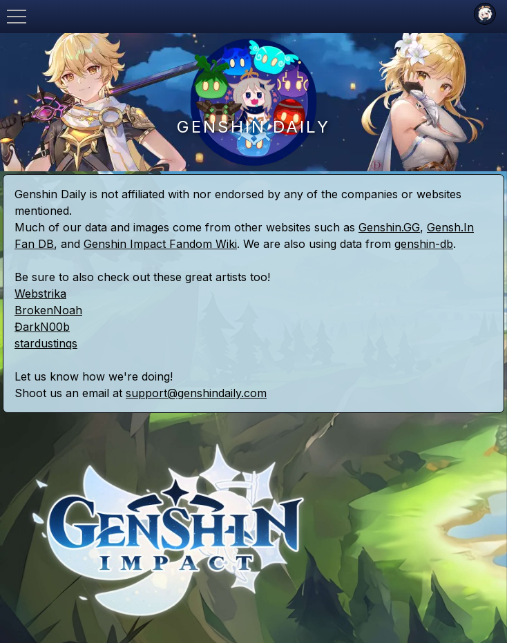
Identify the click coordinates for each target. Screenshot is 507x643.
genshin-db (423, 244)
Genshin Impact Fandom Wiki (160, 244)
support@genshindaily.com (196, 393)
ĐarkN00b (42, 327)
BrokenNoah (48, 310)
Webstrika (40, 293)
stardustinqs (46, 343)
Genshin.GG (389, 227)
